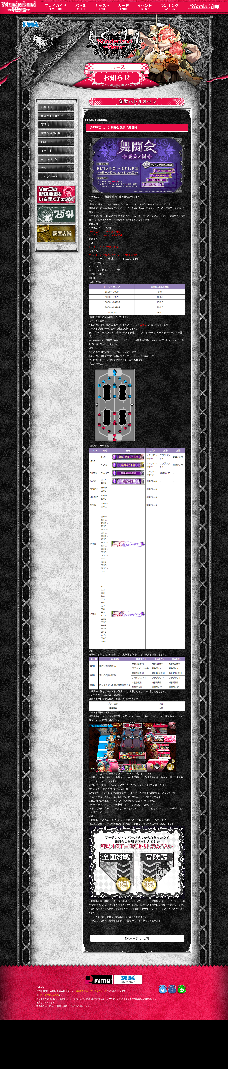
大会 (44, 167)
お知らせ (46, 141)
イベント (46, 150)
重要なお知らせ (50, 133)
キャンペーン (49, 159)
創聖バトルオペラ (52, 115)
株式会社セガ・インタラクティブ (91, 991)
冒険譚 (45, 124)
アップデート (49, 176)
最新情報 (46, 107)
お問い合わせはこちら (48, 994)
